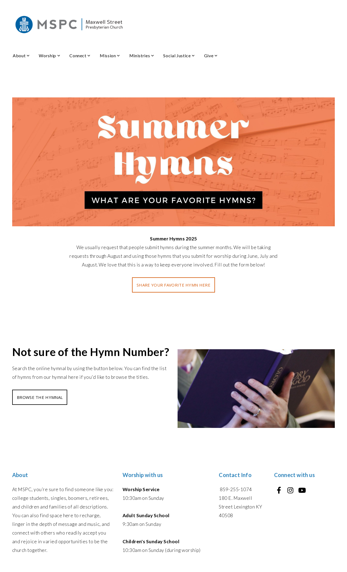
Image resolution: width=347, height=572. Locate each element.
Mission (110, 55)
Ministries (141, 55)
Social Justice (179, 55)
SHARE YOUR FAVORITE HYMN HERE (173, 285)
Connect (80, 55)
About (21, 55)
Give (211, 55)
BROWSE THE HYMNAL (40, 397)
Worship (49, 55)
